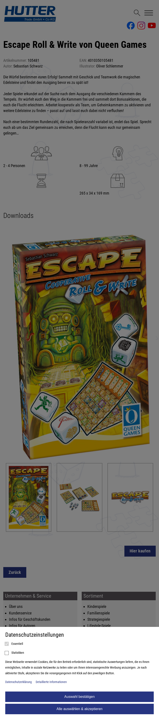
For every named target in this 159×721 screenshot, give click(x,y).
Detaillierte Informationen (51, 682)
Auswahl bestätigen (79, 697)
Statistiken (14, 653)
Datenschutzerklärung (18, 682)
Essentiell (14, 644)
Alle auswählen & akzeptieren (79, 709)
